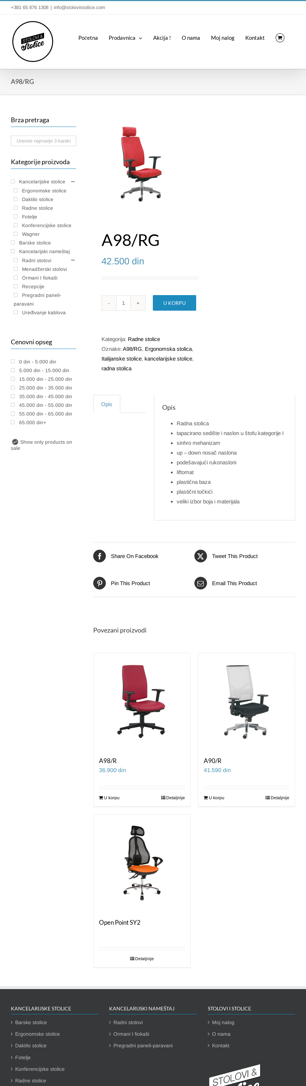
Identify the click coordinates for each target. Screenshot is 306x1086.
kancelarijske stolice (168, 358)
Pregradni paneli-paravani (143, 1045)
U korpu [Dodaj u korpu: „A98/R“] (112, 797)
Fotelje (23, 1057)
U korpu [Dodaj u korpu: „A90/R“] (216, 797)
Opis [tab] (106, 404)
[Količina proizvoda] (123, 303)
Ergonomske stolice (37, 1034)
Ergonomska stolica (168, 349)
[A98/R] (142, 701)
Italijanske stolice (122, 358)
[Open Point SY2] (142, 863)
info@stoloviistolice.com (79, 7)
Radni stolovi (128, 1022)
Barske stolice (31, 1022)
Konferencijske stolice (40, 1069)
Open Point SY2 (120, 922)
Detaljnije (175, 797)
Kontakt (220, 1045)
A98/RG (132, 349)
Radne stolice (144, 339)
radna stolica (117, 368)
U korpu (174, 303)
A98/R (108, 761)
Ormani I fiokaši (131, 1034)
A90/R (212, 761)
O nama (221, 1034)
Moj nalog (223, 1022)
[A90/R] (246, 701)
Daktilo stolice (31, 1045)
